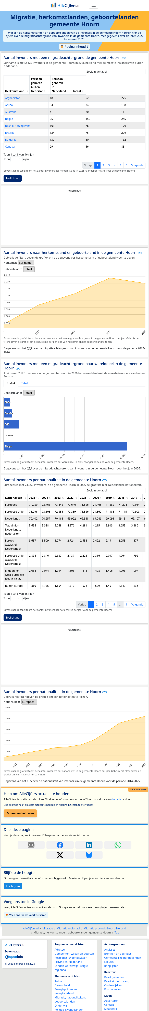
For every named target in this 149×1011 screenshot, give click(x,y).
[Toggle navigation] (93, 5)
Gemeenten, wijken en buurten (74, 945)
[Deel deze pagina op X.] (60, 847)
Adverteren (111, 992)
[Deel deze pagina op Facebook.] (60, 837)
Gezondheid (62, 977)
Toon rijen (16, 151)
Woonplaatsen (78, 949)
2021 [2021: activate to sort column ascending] (83, 489)
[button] (124, 57)
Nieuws (109, 953)
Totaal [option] (28, 261)
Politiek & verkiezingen (69, 1001)
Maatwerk (110, 1001)
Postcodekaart (113, 981)
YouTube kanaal (114, 1005)
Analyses (109, 941)
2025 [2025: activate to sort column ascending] (32, 489)
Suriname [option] (25, 254)
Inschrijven (13, 878)
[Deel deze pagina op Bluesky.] (89, 847)
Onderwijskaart (114, 977)
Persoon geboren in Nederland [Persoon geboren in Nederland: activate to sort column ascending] (103, 81)
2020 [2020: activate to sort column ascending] (96, 489)
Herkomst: (10, 254)
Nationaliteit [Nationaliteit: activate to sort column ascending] (13, 489)
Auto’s (58, 973)
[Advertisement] (74, 211)
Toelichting (13, 170)
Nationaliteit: (12, 694)
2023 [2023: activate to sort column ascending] (57, 489)
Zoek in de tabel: (115, 71)
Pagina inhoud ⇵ (74, 47)
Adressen (60, 941)
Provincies (61, 953)
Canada (10, 138)
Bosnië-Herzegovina (17, 117)
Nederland (75, 953)
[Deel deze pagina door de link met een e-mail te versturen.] (31, 837)
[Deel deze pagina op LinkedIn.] (89, 837)
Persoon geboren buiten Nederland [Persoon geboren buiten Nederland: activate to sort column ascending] (59, 81)
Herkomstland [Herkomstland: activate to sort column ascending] (14, 83)
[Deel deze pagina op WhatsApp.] (117, 837)
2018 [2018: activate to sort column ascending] (121, 489)
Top (117, 924)
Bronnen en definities (117, 945)
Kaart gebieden (114, 969)
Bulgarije (10, 131)
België (9, 111)
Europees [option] (28, 694)
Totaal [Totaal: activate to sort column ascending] (136, 83)
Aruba (9, 97)
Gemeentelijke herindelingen (122, 949)
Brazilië (9, 124)
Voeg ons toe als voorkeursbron (26, 906)
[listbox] (26, 254)
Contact (109, 996)
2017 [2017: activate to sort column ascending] (134, 489)
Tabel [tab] (24, 375)
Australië (10, 104)
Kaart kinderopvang (116, 973)
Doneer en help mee (20, 805)
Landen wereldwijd (67, 958)
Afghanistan (12, 90)
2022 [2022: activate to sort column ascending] (70, 489)
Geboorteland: (13, 261)
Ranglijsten (111, 958)
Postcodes (61, 949)
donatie (116, 791)
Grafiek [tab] (11, 375)
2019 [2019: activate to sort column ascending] (109, 489)
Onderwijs (61, 997)
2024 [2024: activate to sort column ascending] (45, 489)
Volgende (137, 157)
